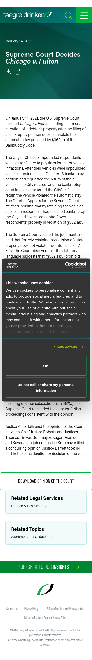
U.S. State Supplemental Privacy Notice (64, 609)
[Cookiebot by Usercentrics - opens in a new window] (65, 265)
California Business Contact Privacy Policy (45, 617)
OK (46, 365)
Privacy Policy (31, 609)
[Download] (8, 72)
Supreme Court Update (31, 536)
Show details (65, 347)
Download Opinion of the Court (46, 481)
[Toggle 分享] (17, 72)
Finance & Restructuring (32, 506)
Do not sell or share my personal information (46, 388)
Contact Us (12, 609)
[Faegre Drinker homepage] (27, 15)
